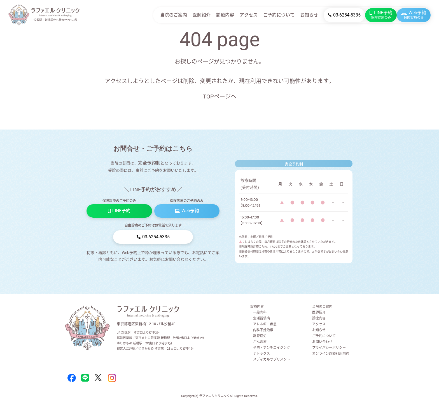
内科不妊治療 (263, 330)
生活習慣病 (261, 318)
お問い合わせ (322, 342)
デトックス (261, 354)
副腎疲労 (260, 336)
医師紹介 (202, 15)
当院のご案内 (173, 15)
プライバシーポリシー (329, 348)
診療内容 (225, 15)
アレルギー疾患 (265, 324)
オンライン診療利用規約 (330, 354)
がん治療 (260, 342)
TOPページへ (219, 96)
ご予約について (279, 15)
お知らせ (309, 15)
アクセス (249, 15)
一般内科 (260, 312)
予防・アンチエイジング (271, 348)
